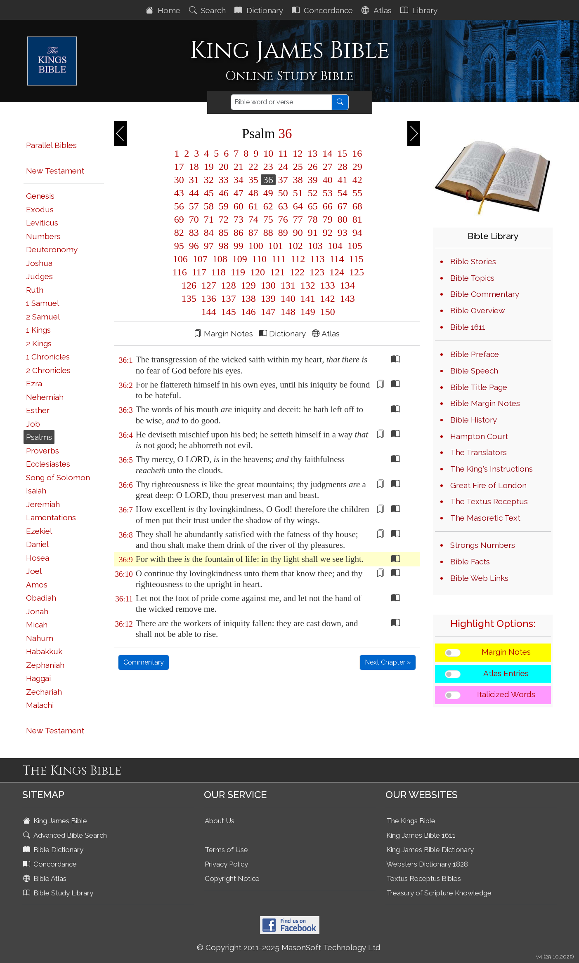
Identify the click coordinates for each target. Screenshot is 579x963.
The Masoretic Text (485, 517)
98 (223, 245)
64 (298, 206)
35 (253, 179)
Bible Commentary (484, 293)
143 (346, 298)
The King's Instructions (491, 468)
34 (238, 179)
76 (283, 219)
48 (253, 193)
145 (229, 311)
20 (223, 166)
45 (208, 193)
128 (229, 285)
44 (194, 193)
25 (298, 166)
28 (342, 166)
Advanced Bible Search (66, 835)
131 (288, 285)
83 (194, 232)
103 (315, 245)
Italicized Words (506, 694)
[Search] (281, 102)
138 (248, 298)
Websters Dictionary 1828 (427, 864)
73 (238, 219)
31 (194, 179)
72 (223, 219)
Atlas (378, 10)
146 (248, 311)
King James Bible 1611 (421, 835)
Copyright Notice (232, 878)
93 (342, 232)
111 (278, 259)
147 (268, 311)
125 (355, 272)
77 (298, 219)
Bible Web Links (479, 577)
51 (298, 193)
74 (253, 219)
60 (238, 206)
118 (218, 272)
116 (179, 272)
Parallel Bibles (51, 145)
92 (327, 232)
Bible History (473, 419)
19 (208, 166)
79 (327, 219)
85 (223, 232)
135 (189, 298)
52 (312, 193)
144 (209, 311)
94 (356, 232)
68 (356, 206)
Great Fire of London (488, 485)
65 (312, 206)
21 (238, 166)
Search (208, 10)
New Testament (55, 170)
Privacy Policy (226, 864)
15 (342, 153)
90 (298, 232)
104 (335, 245)
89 (283, 232)
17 (179, 166)
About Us (219, 821)
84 (208, 232)
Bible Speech (474, 370)
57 (194, 206)
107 (200, 259)
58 (208, 206)
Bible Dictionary (54, 850)
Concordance (323, 10)
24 (283, 166)
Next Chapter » (388, 662)
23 (268, 166)
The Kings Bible (410, 821)
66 (327, 206)
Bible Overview (477, 310)
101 (276, 245)
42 (356, 179)
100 (256, 245)
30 (179, 179)
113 (317, 259)
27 (327, 166)
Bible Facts (470, 561)
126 (189, 285)
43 (179, 193)
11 (283, 153)
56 (179, 206)
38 (298, 179)
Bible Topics (472, 277)
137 (229, 298)
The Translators (478, 452)
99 (238, 245)
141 (308, 298)
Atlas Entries (506, 673)
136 (209, 298)
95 (179, 245)
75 (268, 219)
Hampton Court (479, 436)
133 (328, 285)
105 (353, 245)
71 (208, 219)
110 (259, 259)
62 (268, 206)
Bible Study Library (59, 893)
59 (223, 206)
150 (326, 311)
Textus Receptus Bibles (423, 878)
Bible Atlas (45, 878)
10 (268, 153)
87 (253, 232)
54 (342, 193)
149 (308, 311)
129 (248, 285)
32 (208, 179)
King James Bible (56, 821)
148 (288, 311)
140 (288, 298)
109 (240, 259)
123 (317, 272)
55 (356, 193)
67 (342, 206)
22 (253, 166)
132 (308, 285)
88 (268, 232)
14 (327, 153)
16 (356, 153)
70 (194, 219)
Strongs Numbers (482, 545)
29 (356, 166)
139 (268, 298)
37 (283, 179)
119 (238, 272)
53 (327, 193)
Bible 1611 (467, 326)
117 (199, 272)
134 (346, 285)
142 (328, 298)
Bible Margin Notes (485, 403)
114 (336, 259)
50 (283, 193)
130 (268, 285)
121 (277, 272)
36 (268, 179)
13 (312, 153)
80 (342, 219)
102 (295, 245)
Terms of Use (226, 850)
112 (297, 259)
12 (297, 153)
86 (238, 232)
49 (268, 193)
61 (253, 206)
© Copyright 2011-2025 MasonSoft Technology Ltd (288, 947)
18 (194, 166)
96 (194, 245)
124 (337, 272)
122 (297, 272)
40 (327, 179)
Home (164, 10)
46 (223, 193)
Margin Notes (506, 651)
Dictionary (259, 10)
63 (283, 206)
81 (356, 219)
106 (180, 259)
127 (209, 285)
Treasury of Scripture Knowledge (439, 893)
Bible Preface (474, 354)
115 (355, 259)
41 (342, 179)
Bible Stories (473, 261)
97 (208, 245)
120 (257, 272)
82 (179, 232)
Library (420, 10)
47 (238, 193)
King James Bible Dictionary (430, 850)
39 (312, 179)
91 (312, 232)
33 (223, 179)
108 (220, 259)
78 (312, 219)
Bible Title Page (478, 387)
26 (312, 166)
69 (179, 219)
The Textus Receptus (489, 501)
